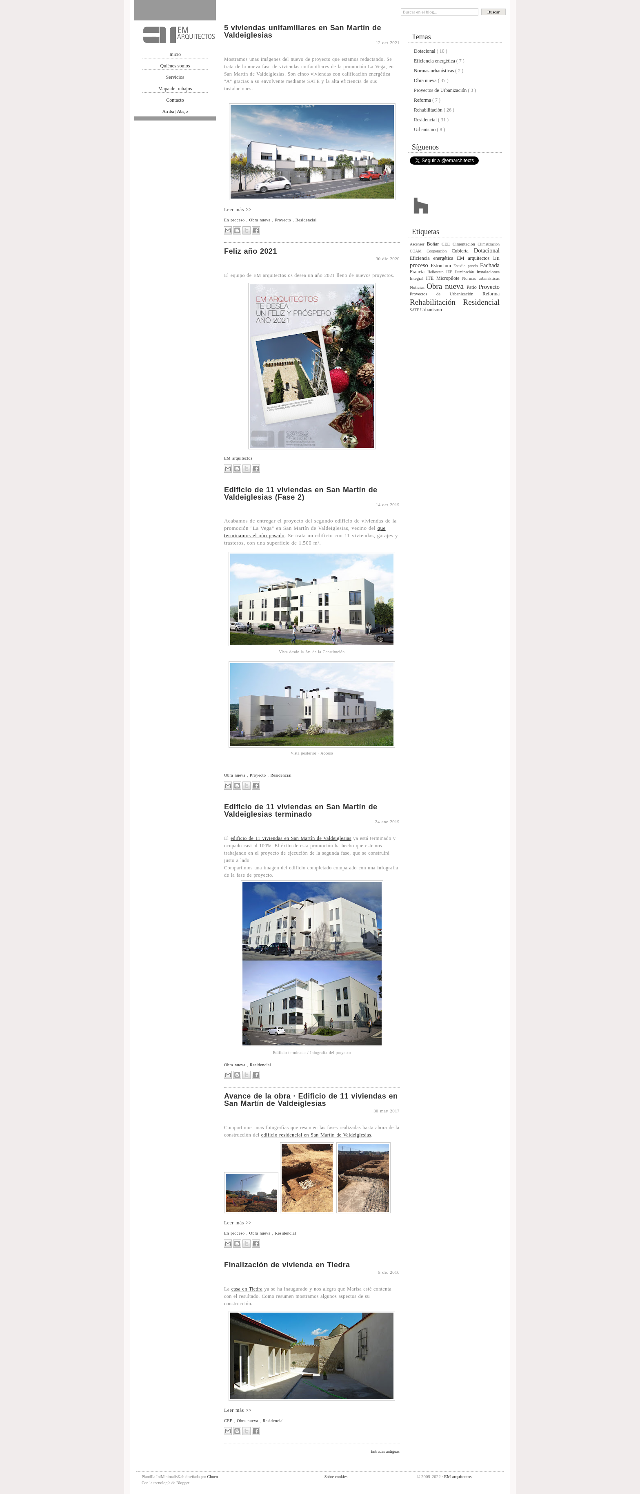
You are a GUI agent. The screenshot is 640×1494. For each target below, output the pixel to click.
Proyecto (284, 220)
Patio (473, 287)
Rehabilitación (429, 110)
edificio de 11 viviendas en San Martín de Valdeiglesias (291, 838)
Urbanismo (425, 129)
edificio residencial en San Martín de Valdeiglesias (316, 1135)
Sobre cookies (335, 1476)
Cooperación (439, 251)
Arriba (168, 111)
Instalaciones (488, 271)
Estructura (442, 265)
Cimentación (465, 243)
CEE (229, 1420)
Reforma (423, 100)
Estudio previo (466, 266)
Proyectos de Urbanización (441, 90)
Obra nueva (260, 220)
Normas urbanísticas (434, 71)
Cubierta (463, 251)
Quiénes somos (175, 66)
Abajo (182, 111)
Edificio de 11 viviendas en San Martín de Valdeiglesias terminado (301, 810)
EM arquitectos (238, 458)
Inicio (175, 54)
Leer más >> (237, 209)
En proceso (235, 220)
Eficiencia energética (435, 61)
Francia (418, 272)
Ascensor (418, 244)
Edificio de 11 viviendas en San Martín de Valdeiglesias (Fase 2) (301, 493)
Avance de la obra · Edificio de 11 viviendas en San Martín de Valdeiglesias (311, 1100)
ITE (431, 278)
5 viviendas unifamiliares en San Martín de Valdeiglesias (302, 31)
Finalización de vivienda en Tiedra (287, 1265)
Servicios (175, 77)
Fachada (490, 265)
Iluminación (466, 272)
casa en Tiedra (246, 1289)
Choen (212, 1476)
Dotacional (425, 51)
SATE (415, 310)
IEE (450, 272)
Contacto (175, 100)
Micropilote (449, 278)
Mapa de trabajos (175, 89)
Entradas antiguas (385, 1451)
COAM (418, 251)
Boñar (434, 244)
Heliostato (436, 272)
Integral (418, 278)
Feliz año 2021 (250, 251)
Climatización (489, 244)
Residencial (306, 220)
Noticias (418, 287)
